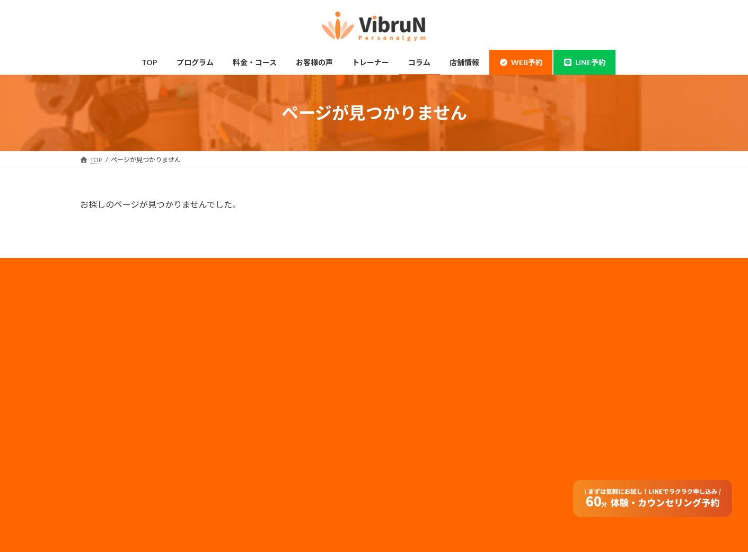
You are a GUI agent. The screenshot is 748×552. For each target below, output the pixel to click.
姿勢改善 (105, 428)
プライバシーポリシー (423, 349)
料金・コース (261, 324)
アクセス (254, 449)
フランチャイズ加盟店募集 (430, 392)
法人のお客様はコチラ (423, 377)
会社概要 (404, 321)
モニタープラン (264, 366)
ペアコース (258, 345)
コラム (251, 428)
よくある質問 (261, 470)
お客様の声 (109, 491)
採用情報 (404, 336)
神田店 (102, 345)
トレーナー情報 (264, 408)
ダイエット (109, 408)
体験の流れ (109, 470)
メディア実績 (410, 364)
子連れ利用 (258, 387)
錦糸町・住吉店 (115, 324)
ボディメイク (111, 387)
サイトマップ (411, 406)
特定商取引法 (411, 420)
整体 (99, 449)
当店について (112, 366)
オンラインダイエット (274, 491)
